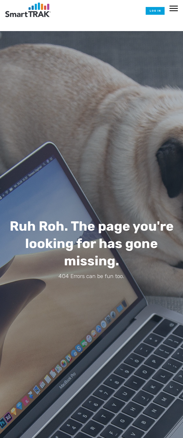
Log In (155, 10)
